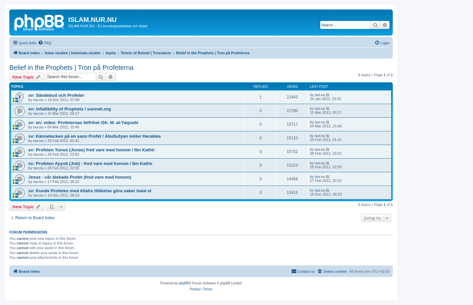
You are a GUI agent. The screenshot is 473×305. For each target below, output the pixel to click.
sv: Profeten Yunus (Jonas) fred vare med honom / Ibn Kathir (91, 149)
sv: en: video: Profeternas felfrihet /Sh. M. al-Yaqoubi (83, 122)
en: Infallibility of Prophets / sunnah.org (69, 108)
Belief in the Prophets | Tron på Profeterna (71, 67)
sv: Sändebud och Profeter (56, 95)
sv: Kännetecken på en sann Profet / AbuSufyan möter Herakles (94, 136)
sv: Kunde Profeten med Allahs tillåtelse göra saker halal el (89, 190)
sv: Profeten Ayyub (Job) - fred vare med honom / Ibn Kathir (90, 163)
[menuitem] (44, 43)
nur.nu (38, 100)
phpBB (184, 283)
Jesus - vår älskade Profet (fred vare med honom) (79, 177)
